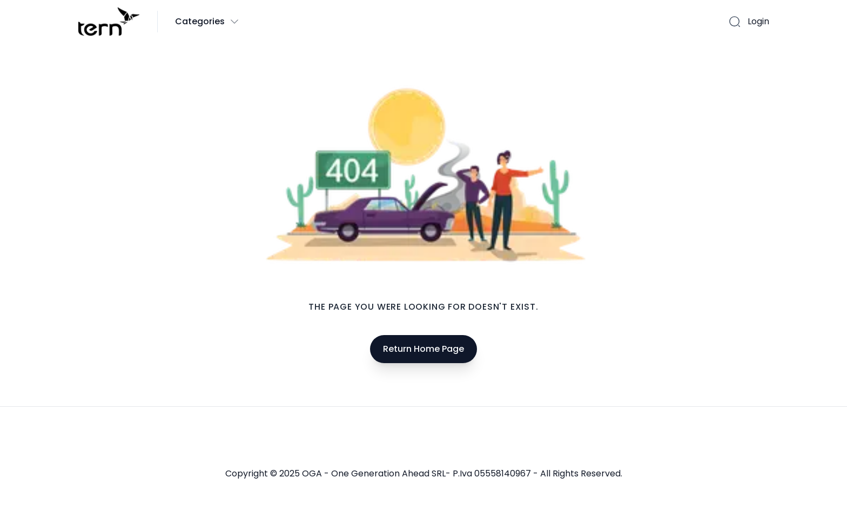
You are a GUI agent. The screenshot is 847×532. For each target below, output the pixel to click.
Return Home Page (423, 349)
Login (758, 21)
